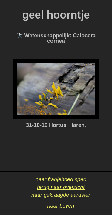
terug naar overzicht (61, 187)
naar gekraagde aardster (60, 195)
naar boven (60, 206)
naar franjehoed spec (61, 179)
